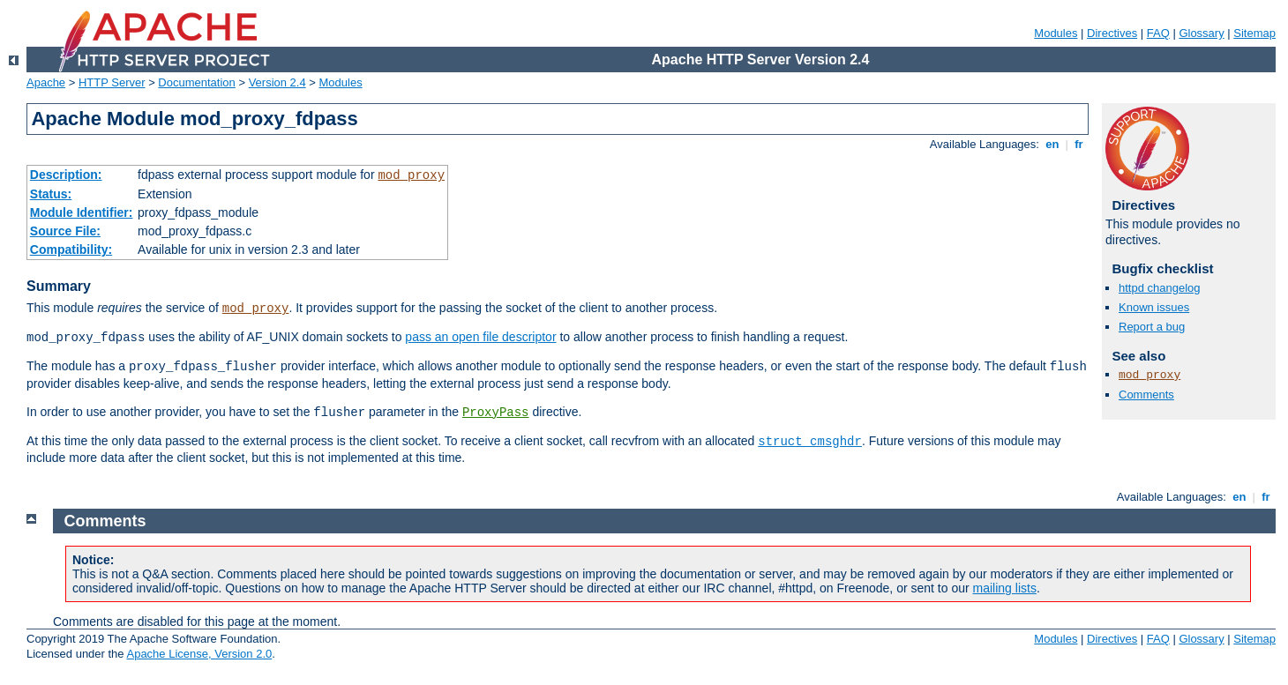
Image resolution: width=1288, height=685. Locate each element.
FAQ (1158, 33)
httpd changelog (1160, 287)
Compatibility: (71, 249)
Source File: (65, 231)
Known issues (1154, 307)
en (1052, 144)
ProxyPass (495, 413)
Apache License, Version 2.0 (199, 653)
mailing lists (1005, 588)
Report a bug (1152, 326)
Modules (1055, 33)
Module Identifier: (81, 212)
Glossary (1201, 33)
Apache (45, 82)
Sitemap (1254, 33)
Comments (1146, 394)
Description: (66, 175)
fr (1079, 144)
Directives (1112, 33)
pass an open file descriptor (480, 337)
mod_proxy (411, 175)
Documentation (196, 82)
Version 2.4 (277, 82)
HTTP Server (112, 82)
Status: (50, 194)
